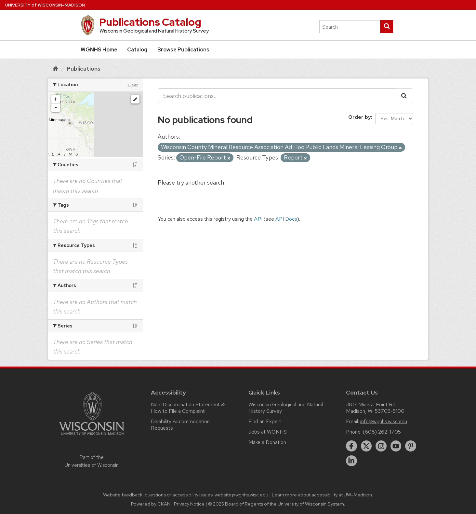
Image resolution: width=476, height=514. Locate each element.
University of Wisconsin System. (311, 504)
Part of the (92, 461)
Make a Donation (267, 442)
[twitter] (366, 445)
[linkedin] (351, 460)
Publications (83, 68)
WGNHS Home (99, 49)
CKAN (163, 504)
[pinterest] (410, 445)
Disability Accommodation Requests (180, 424)
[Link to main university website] (91, 436)
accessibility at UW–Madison (341, 495)
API (258, 218)
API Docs (286, 218)
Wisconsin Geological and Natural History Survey (285, 407)
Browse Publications (183, 49)
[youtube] (396, 445)
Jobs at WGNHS (267, 431)
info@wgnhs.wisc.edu (383, 421)
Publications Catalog (150, 22)
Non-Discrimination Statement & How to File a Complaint (188, 407)
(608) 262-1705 (382, 431)
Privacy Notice (189, 504)
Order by (359, 117)
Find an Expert (264, 421)
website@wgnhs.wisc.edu (241, 495)
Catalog (137, 49)
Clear (132, 85)
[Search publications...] (277, 95)
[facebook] (351, 445)
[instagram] (381, 445)
